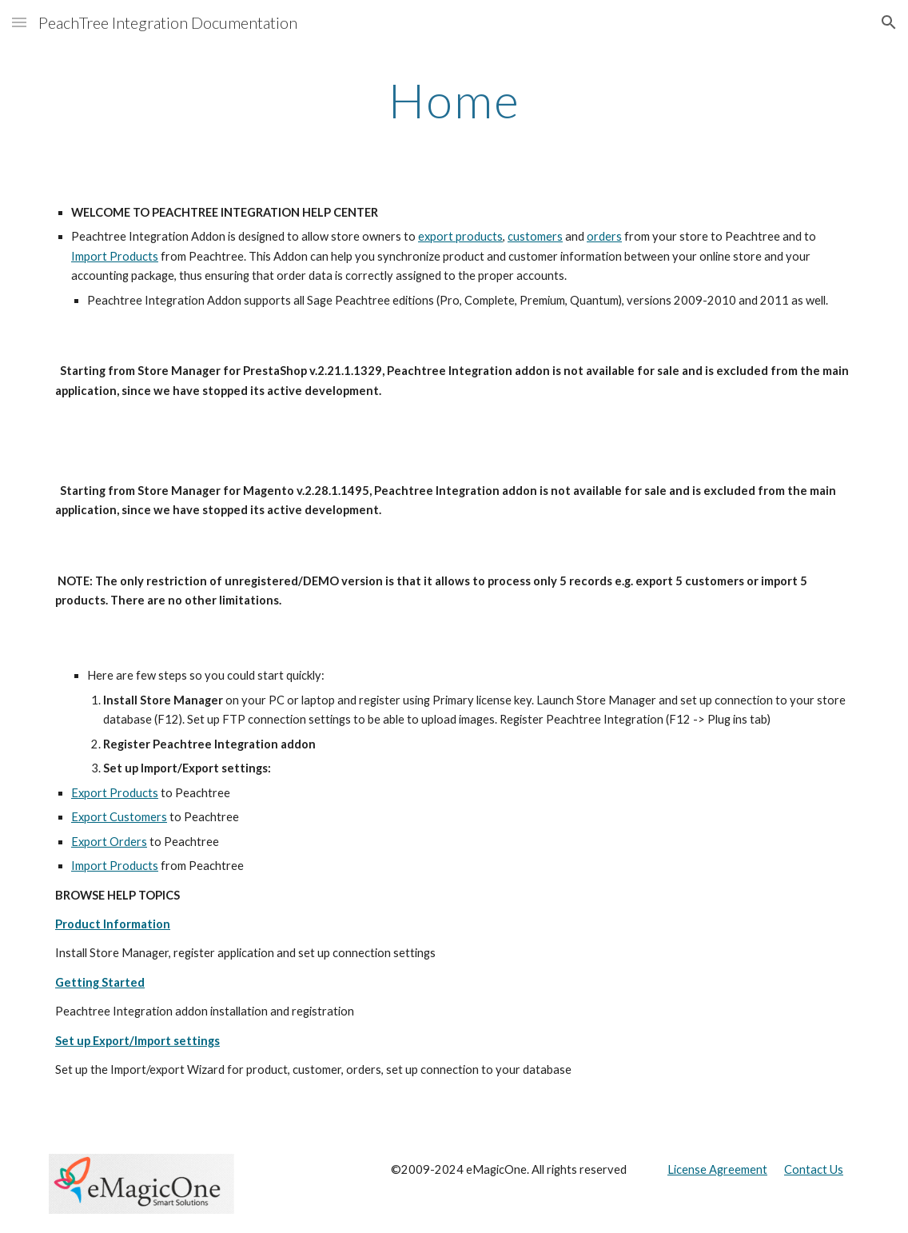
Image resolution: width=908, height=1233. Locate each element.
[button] (19, 22)
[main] (454, 100)
